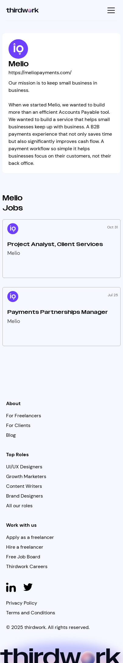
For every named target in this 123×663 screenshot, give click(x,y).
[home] (22, 10)
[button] (110, 10)
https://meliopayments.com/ (40, 72)
